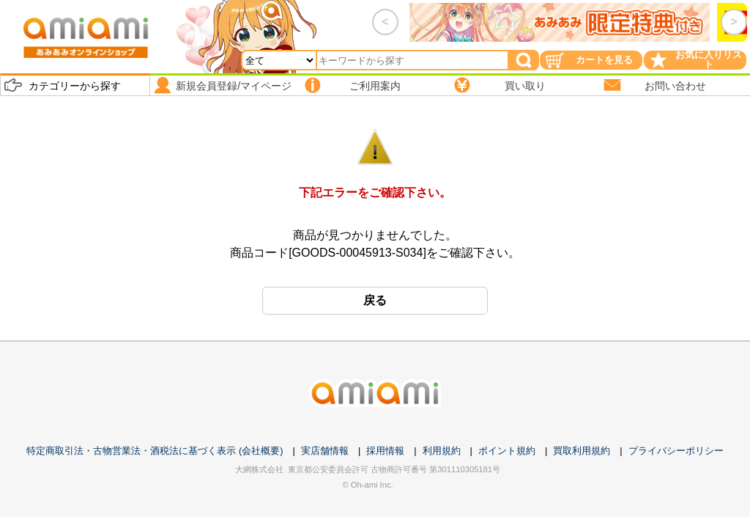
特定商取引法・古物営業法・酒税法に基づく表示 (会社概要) (154, 450)
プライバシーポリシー (676, 450)
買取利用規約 (581, 450)
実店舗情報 (325, 450)
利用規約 (442, 450)
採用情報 (385, 450)
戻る (375, 300)
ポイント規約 (506, 450)
